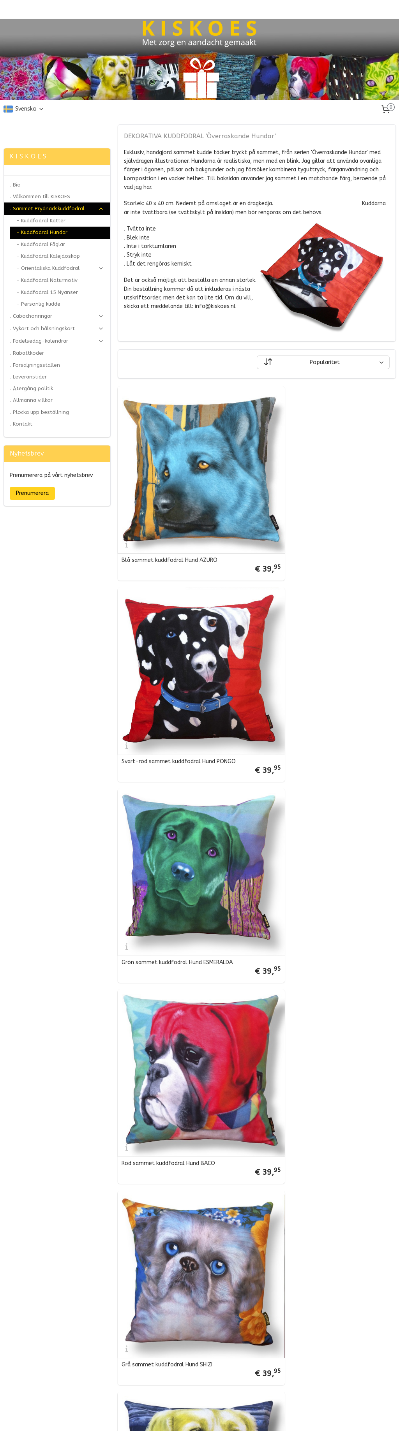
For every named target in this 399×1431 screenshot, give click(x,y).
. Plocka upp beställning (39, 412)
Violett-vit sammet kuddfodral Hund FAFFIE (178, 1208)
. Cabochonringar (57, 316)
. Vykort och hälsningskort (57, 329)
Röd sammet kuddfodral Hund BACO (310, 699)
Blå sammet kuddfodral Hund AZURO (169, 529)
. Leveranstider (28, 377)
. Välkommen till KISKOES (40, 196)
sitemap (171, 1416)
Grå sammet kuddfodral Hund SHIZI (166, 868)
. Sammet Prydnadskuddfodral (57, 209)
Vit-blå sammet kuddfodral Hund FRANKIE (318, 1208)
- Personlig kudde (38, 304)
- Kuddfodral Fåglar (40, 244)
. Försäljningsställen (35, 365)
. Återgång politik (31, 388)
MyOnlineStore (282, 1416)
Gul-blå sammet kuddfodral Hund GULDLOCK (322, 868)
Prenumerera (32, 493)
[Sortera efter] (323, 362)
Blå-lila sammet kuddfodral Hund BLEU (172, 1038)
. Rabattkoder (27, 353)
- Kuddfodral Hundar (41, 232)
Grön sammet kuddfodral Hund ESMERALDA (176, 699)
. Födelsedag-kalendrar (57, 341)
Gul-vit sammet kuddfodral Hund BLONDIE (176, 1377)
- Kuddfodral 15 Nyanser (47, 292)
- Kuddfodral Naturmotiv (47, 280)
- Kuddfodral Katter (40, 221)
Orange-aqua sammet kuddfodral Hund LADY (322, 1038)
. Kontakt (21, 424)
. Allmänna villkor (31, 400)
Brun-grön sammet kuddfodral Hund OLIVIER (321, 1377)
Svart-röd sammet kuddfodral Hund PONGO (321, 529)
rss (186, 1416)
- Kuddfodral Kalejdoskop (48, 256)
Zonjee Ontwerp (26, 128)
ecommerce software (215, 1416)
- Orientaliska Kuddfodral (60, 268)
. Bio (15, 185)
